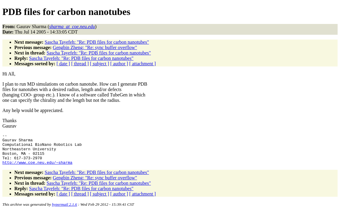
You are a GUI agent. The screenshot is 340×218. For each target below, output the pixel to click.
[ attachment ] (142, 63)
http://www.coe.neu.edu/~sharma (37, 168)
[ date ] (63, 63)
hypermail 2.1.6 (64, 210)
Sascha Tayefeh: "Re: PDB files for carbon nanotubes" (97, 42)
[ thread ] (80, 63)
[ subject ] (99, 63)
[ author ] (119, 63)
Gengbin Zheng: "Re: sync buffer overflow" (95, 47)
